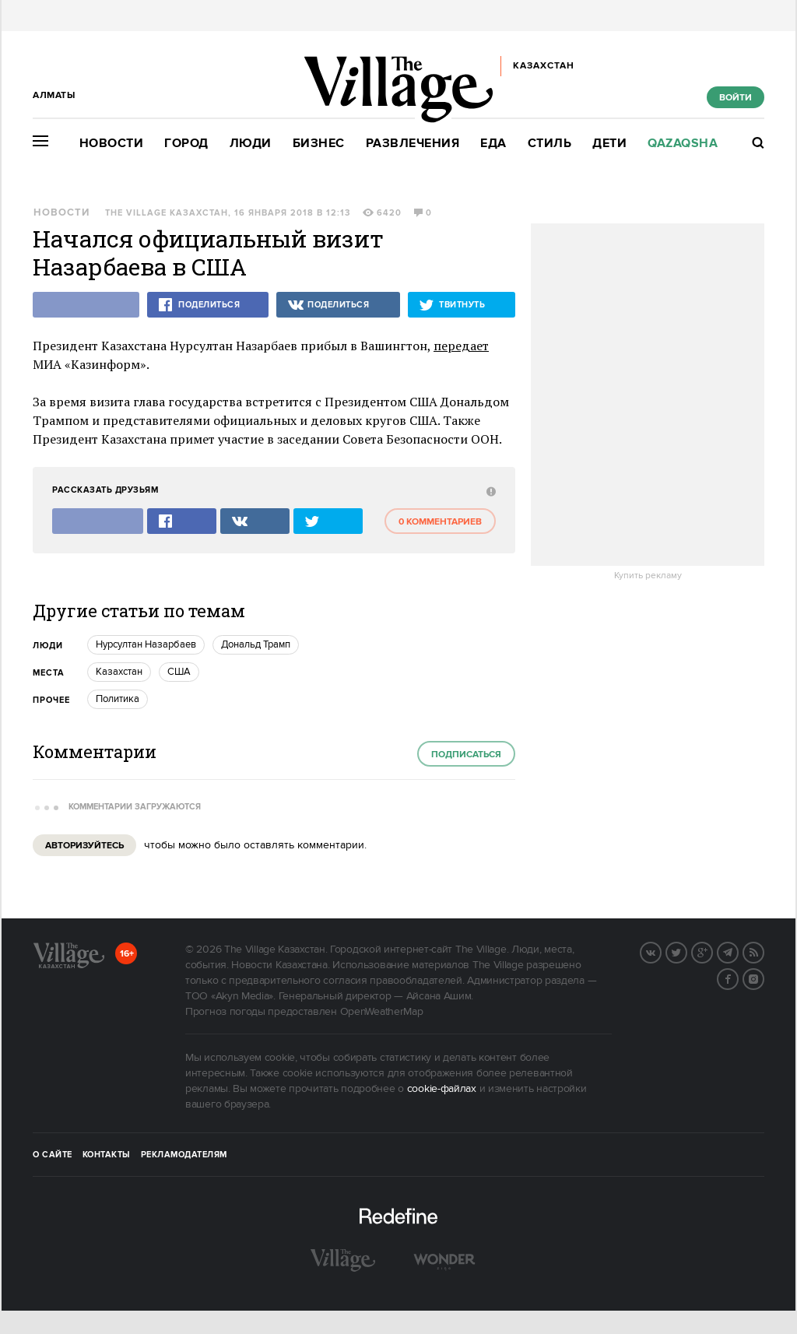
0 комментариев (440, 522)
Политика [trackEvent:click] (117, 699)
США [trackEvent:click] (179, 671)
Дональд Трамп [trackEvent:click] (255, 644)
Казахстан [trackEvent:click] (119, 671)
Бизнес (319, 143)
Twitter (686, 951)
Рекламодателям (184, 1155)
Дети (609, 143)
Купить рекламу (648, 576)
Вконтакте (661, 951)
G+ (712, 951)
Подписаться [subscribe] (466, 754)
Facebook (738, 978)
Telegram (738, 951)
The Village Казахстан (166, 213)
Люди (251, 143)
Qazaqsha (683, 143)
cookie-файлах (441, 1089)
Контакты (107, 1155)
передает (461, 345)
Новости (111, 143)
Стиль (550, 143)
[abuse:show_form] (489, 490)
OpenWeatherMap (381, 1012)
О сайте (52, 1155)
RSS (763, 951)
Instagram (763, 978)
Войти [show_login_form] (735, 98)
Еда (493, 143)
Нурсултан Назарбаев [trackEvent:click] (146, 644)
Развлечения (413, 143)
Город (186, 143)
